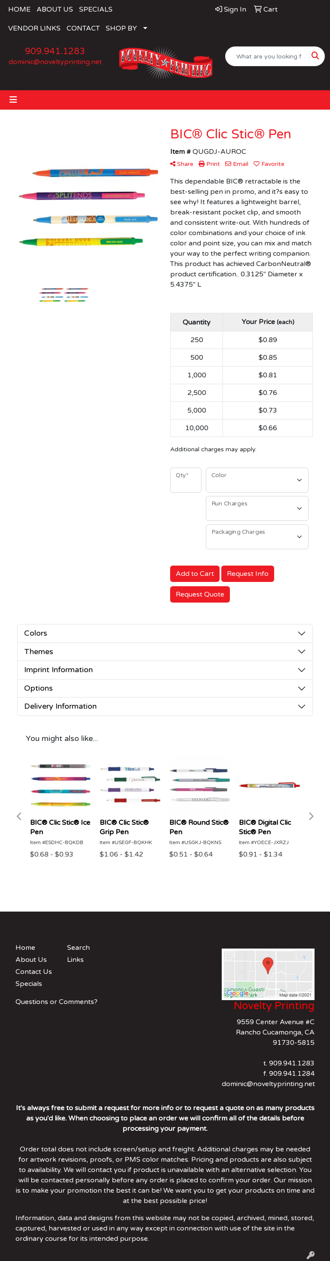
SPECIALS (96, 9)
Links (75, 959)
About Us (31, 959)
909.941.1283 (55, 51)
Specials (28, 983)
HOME (19, 9)
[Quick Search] (266, 56)
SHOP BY (121, 28)
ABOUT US (55, 9)
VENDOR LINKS (34, 28)
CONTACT (83, 28)
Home (25, 947)
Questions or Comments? (56, 1002)
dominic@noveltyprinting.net (55, 62)
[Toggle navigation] (13, 100)
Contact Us (33, 971)
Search (78, 947)
